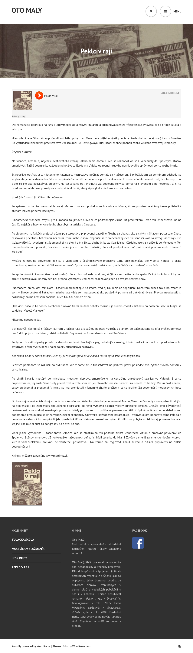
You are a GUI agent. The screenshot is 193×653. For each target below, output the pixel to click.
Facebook (179, 646)
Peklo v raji (20, 567)
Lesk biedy (19, 558)
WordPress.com (81, 646)
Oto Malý (27, 10)
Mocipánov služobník (28, 549)
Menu (177, 11)
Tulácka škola (23, 539)
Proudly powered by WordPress (31, 646)
